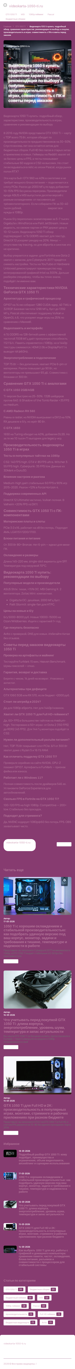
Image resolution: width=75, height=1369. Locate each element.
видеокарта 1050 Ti (34, 208)
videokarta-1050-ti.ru (48, 1363)
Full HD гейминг (50, 1314)
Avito (47, 1322)
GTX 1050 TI (11, 14)
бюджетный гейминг (19, 1298)
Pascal (51, 14)
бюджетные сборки (15, 19)
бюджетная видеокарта (20, 1322)
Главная (7, 26)
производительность (19, 1314)
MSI (23, 14)
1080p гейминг (36, 14)
